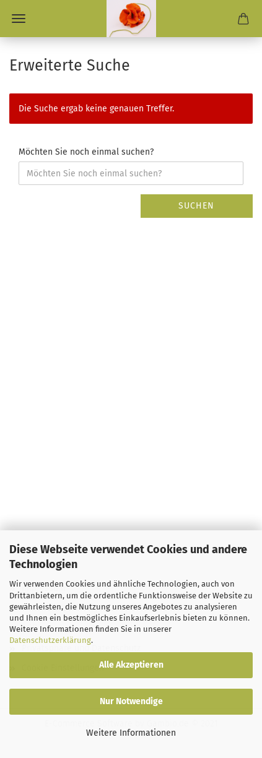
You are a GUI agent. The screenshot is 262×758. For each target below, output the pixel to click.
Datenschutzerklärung (50, 640)
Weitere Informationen (131, 733)
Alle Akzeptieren (131, 665)
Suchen (196, 205)
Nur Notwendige (131, 701)
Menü (18, 18)
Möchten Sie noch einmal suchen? (86, 152)
